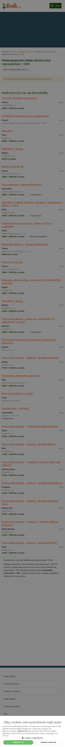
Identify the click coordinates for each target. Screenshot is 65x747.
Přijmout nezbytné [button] (48, 742)
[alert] (32, 373)
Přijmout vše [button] (18, 742)
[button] (32, 738)
